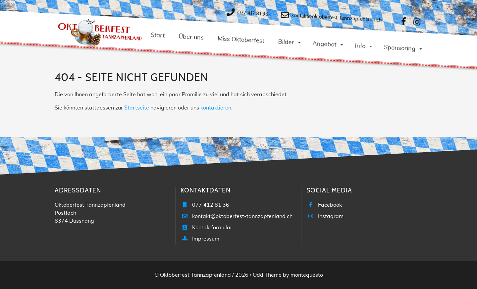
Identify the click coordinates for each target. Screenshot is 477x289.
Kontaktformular (212, 227)
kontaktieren (215, 107)
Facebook (330, 205)
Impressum (205, 239)
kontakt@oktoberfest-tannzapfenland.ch (336, 18)
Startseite (136, 107)
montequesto (307, 275)
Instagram (331, 216)
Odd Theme (267, 275)
